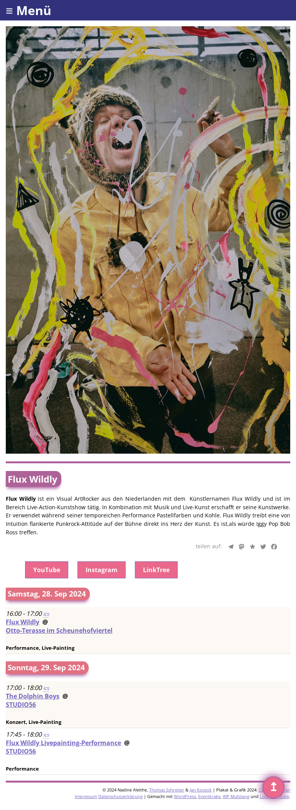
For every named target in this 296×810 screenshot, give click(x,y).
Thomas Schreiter (166, 790)
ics (46, 613)
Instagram (102, 570)
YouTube (46, 570)
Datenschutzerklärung (120, 796)
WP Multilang (236, 796)
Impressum (86, 796)
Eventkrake (209, 796)
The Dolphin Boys (32, 696)
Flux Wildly (22, 622)
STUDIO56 (21, 704)
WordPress (185, 796)
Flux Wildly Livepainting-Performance (63, 743)
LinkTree (156, 570)
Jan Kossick (201, 790)
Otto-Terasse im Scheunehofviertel (59, 630)
